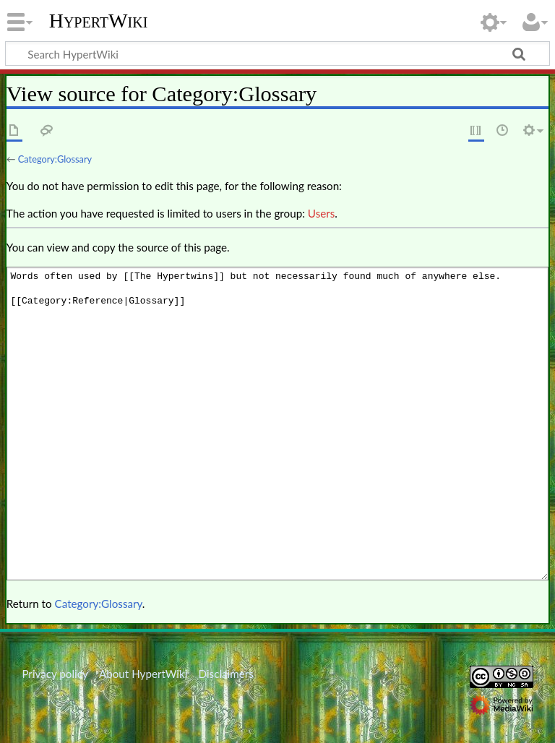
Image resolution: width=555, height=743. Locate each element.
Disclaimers (226, 673)
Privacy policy (54, 673)
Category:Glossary (55, 159)
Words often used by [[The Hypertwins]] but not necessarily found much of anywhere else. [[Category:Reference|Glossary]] (277, 423)
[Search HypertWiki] (277, 53)
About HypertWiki (143, 673)
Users (321, 213)
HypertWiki (98, 21)
